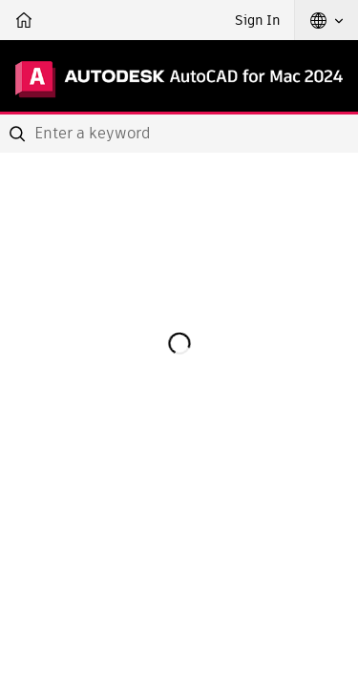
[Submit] (19, 133)
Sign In (257, 20)
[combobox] (179, 133)
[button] (326, 20)
